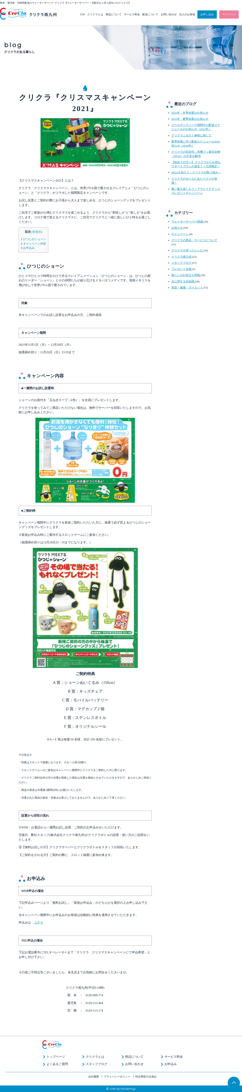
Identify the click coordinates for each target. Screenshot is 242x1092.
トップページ (55, 1056)
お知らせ (177, 227)
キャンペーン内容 (33, 243)
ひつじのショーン (33, 239)
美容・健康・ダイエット (187, 287)
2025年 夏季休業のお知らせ (189, 118)
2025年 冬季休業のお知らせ (189, 112)
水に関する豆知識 (183, 281)
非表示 (37, 231)
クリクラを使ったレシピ (187, 250)
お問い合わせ (169, 14)
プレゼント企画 (181, 269)
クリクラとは (95, 14)
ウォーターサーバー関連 (187, 221)
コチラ (38, 922)
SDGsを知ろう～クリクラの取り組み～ (196, 172)
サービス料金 (132, 14)
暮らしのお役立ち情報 (186, 275)
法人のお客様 (187, 14)
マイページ (229, 14)
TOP (82, 14)
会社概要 (93, 1076)
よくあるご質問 (57, 1064)
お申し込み (207, 14)
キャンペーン (180, 234)
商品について (114, 14)
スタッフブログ (181, 262)
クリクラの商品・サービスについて (194, 240)
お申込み (28, 248)
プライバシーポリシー (117, 1076)
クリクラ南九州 (181, 256)
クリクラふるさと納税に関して (191, 135)
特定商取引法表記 (146, 1076)
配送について (150, 14)
